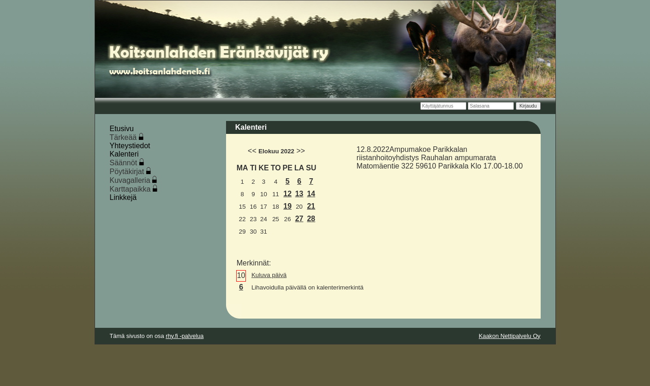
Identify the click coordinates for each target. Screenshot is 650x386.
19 (287, 206)
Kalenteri (124, 154)
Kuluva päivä (268, 274)
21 (311, 206)
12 (287, 194)
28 (311, 219)
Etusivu (122, 129)
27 (299, 219)
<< (252, 151)
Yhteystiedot (130, 146)
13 (299, 194)
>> (300, 151)
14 (311, 194)
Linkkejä (123, 197)
